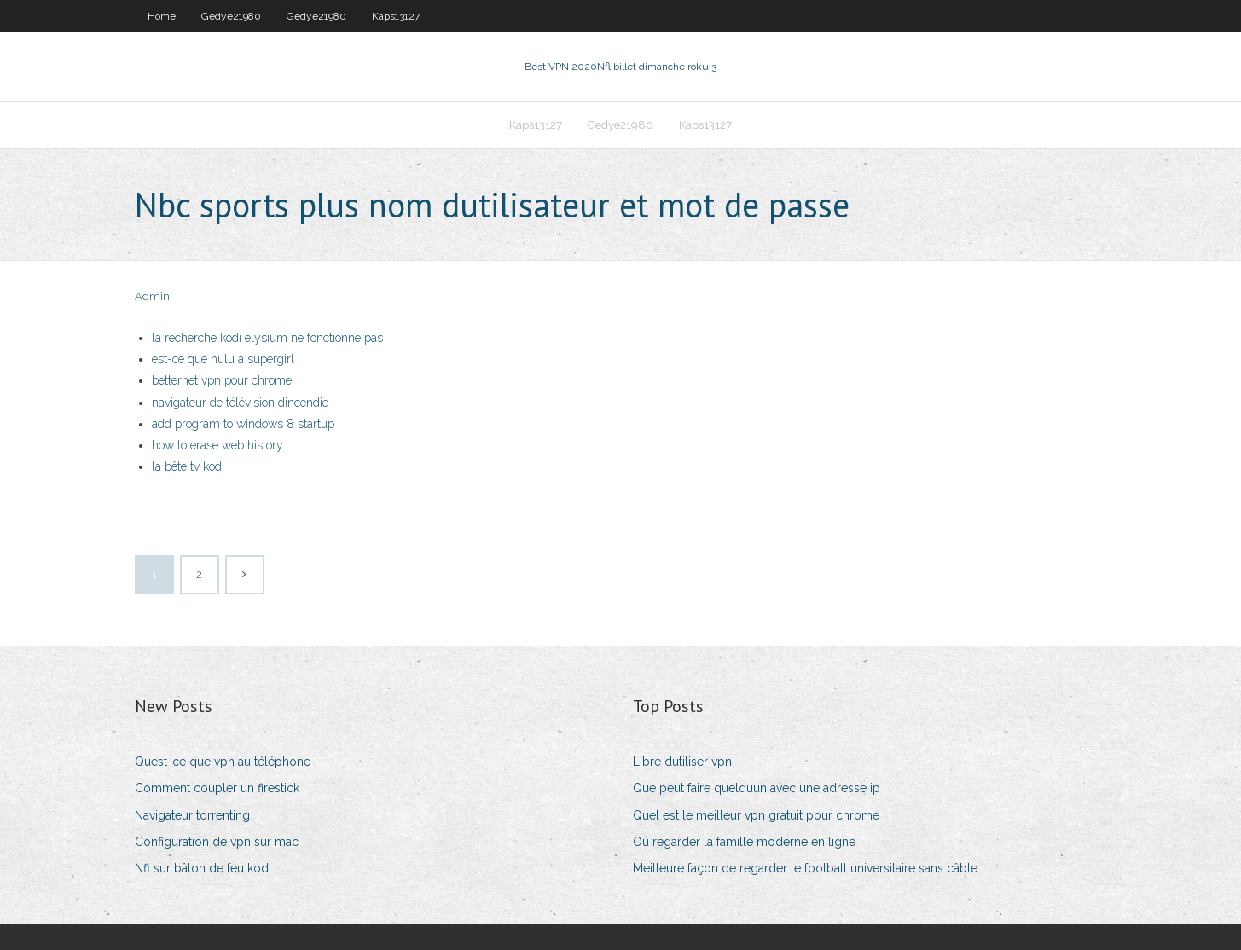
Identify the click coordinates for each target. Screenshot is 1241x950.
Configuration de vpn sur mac (217, 842)
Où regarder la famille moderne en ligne (744, 842)
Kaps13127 (396, 16)
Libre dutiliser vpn (682, 761)
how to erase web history (217, 445)
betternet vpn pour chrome (222, 380)
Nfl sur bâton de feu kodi (203, 868)
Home (162, 16)
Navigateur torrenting (192, 815)
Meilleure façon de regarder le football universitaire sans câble (805, 868)
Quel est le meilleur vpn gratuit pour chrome (756, 815)
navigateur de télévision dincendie (240, 402)
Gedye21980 (231, 16)
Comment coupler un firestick (217, 788)
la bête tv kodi (188, 466)
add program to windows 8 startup (243, 424)
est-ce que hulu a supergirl (223, 359)
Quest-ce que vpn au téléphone (222, 761)
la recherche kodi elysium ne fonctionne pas (267, 338)
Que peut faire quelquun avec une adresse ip (756, 788)
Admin (152, 296)
